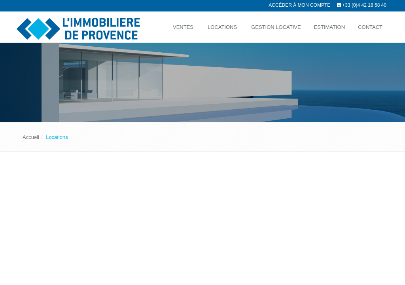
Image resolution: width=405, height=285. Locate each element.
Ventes (183, 27)
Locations (222, 27)
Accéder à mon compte (299, 5)
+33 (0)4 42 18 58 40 (364, 5)
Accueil (31, 137)
